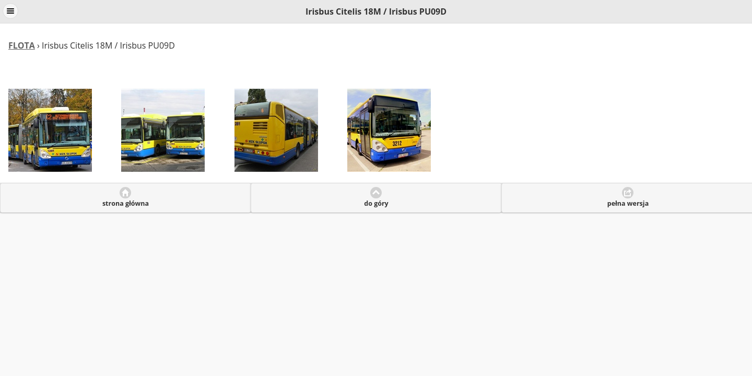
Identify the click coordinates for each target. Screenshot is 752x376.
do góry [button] (376, 203)
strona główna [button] (125, 203)
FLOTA (21, 45)
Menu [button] (10, 11)
